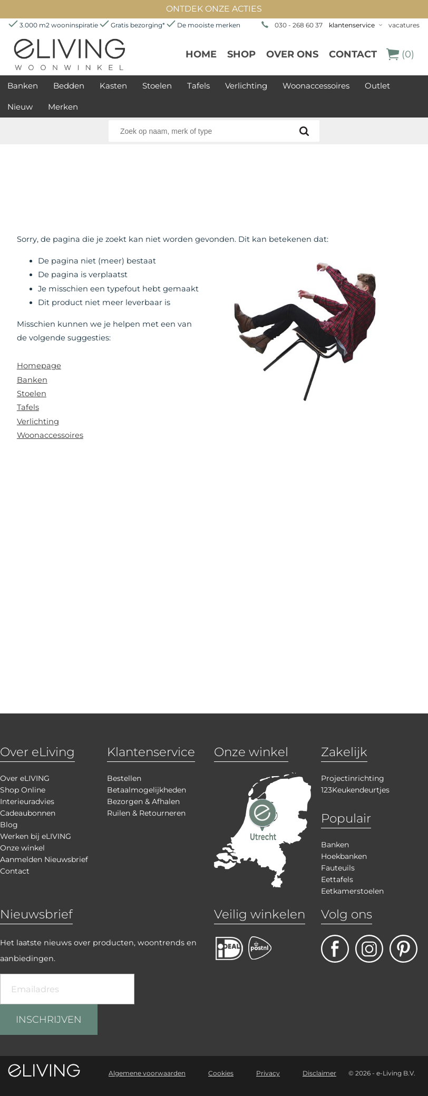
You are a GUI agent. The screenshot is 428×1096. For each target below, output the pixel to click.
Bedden (68, 86)
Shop (241, 54)
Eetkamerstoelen (352, 891)
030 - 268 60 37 (299, 25)
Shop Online (22, 790)
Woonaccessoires (316, 86)
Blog (9, 824)
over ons (292, 54)
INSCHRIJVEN (49, 1019)
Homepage (39, 365)
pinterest (403, 949)
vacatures (404, 25)
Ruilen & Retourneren (146, 813)
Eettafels (337, 879)
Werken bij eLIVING (35, 836)
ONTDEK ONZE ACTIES (214, 9)
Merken (63, 107)
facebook (335, 949)
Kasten (113, 86)
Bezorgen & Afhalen (143, 801)
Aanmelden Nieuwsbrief (44, 859)
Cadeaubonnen (27, 813)
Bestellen (124, 778)
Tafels (198, 86)
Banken (22, 86)
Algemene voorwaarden (147, 1073)
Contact (353, 54)
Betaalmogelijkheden (146, 790)
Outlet (377, 86)
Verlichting (246, 86)
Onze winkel (22, 848)
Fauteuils (338, 868)
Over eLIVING (25, 778)
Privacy (268, 1073)
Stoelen (157, 86)
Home (201, 54)
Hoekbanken (344, 856)
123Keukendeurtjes (355, 790)
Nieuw (20, 107)
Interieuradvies (27, 801)
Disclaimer (319, 1073)
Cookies (221, 1073)
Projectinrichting (352, 778)
